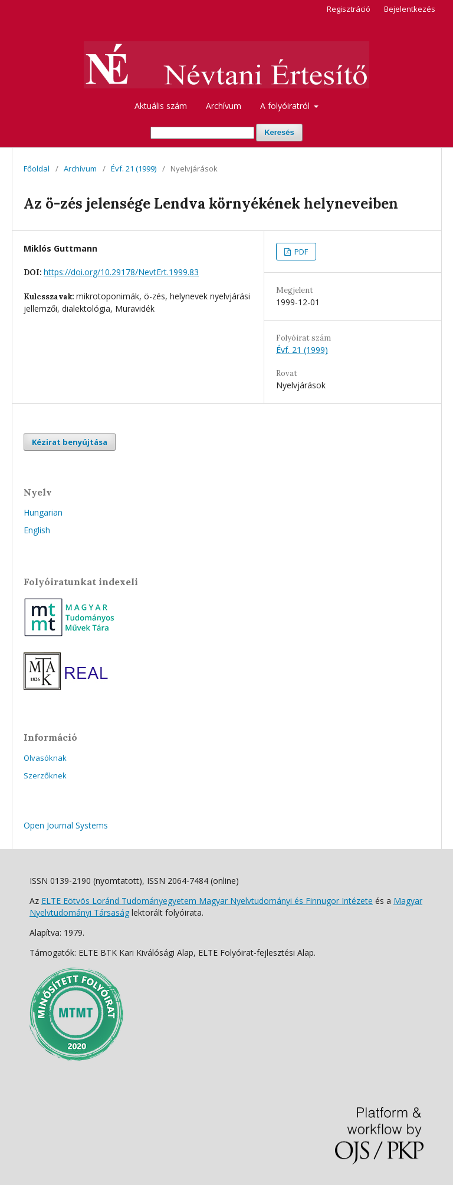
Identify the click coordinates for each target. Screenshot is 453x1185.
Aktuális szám (160, 105)
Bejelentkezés (409, 9)
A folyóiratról (286, 105)
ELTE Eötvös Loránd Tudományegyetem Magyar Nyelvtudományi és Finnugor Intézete (207, 900)
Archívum (223, 105)
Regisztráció (348, 9)
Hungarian (43, 512)
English (37, 530)
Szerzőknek (45, 775)
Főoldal (37, 168)
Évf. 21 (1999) (133, 168)
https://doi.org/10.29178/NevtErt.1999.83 (121, 272)
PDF (300, 251)
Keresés (279, 132)
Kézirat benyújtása (69, 442)
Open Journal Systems (66, 825)
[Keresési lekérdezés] (202, 133)
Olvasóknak (45, 757)
